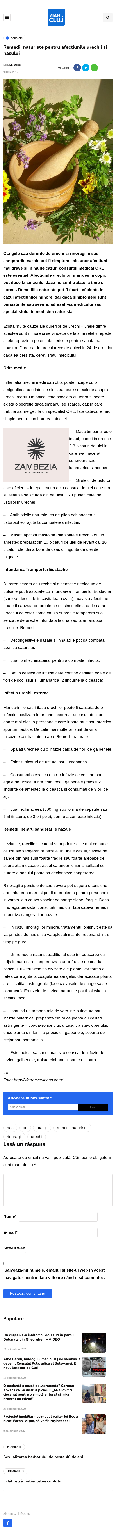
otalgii (42, 1127)
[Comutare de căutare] (108, 17)
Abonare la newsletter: (30, 1098)
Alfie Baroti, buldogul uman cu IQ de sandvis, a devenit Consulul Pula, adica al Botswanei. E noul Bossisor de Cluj (41, 1363)
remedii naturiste (72, 1127)
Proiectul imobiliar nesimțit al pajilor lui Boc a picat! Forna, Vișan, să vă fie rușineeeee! (40, 1418)
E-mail (10, 1232)
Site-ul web (14, 1248)
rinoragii (14, 1136)
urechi (36, 1136)
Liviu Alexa (14, 64)
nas (10, 1127)
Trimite (93, 1107)
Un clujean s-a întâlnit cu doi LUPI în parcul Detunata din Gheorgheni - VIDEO (39, 1337)
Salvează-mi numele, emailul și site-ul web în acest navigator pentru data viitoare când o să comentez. (54, 1274)
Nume (9, 1216)
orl (25, 1127)
